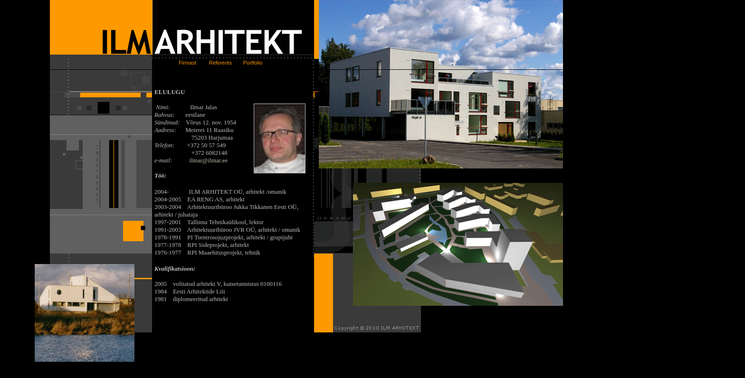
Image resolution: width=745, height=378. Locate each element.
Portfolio (252, 63)
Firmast (184, 63)
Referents (221, 63)
